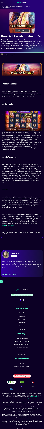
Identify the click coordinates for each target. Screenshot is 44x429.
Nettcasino (22, 313)
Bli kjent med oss (22, 359)
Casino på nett (22, 308)
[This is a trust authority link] (11, 386)
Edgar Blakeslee (9, 54)
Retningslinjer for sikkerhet (22, 341)
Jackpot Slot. (11, 225)
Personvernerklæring (22, 348)
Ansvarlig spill (22, 354)
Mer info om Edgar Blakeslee (10, 274)
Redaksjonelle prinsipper (22, 366)
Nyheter (6, 6)
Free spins (22, 326)
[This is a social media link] (20, 300)
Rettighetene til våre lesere (22, 344)
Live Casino (22, 329)
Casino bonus (22, 322)
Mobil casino (22, 319)
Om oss (22, 363)
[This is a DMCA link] (22, 382)
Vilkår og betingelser (22, 338)
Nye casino (22, 316)
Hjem (2, 6)
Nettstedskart (22, 351)
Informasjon (22, 333)
